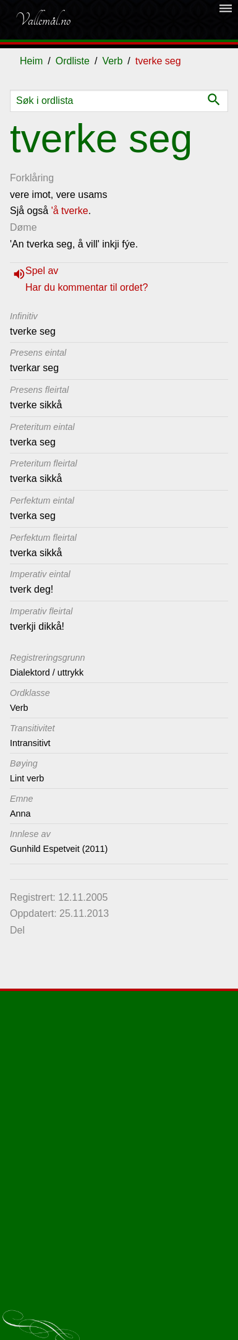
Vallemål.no (42, 20)
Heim (31, 61)
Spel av (41, 270)
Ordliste (73, 61)
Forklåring (32, 178)
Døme (23, 227)
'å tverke (69, 210)
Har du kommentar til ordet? (86, 287)
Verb (112, 61)
